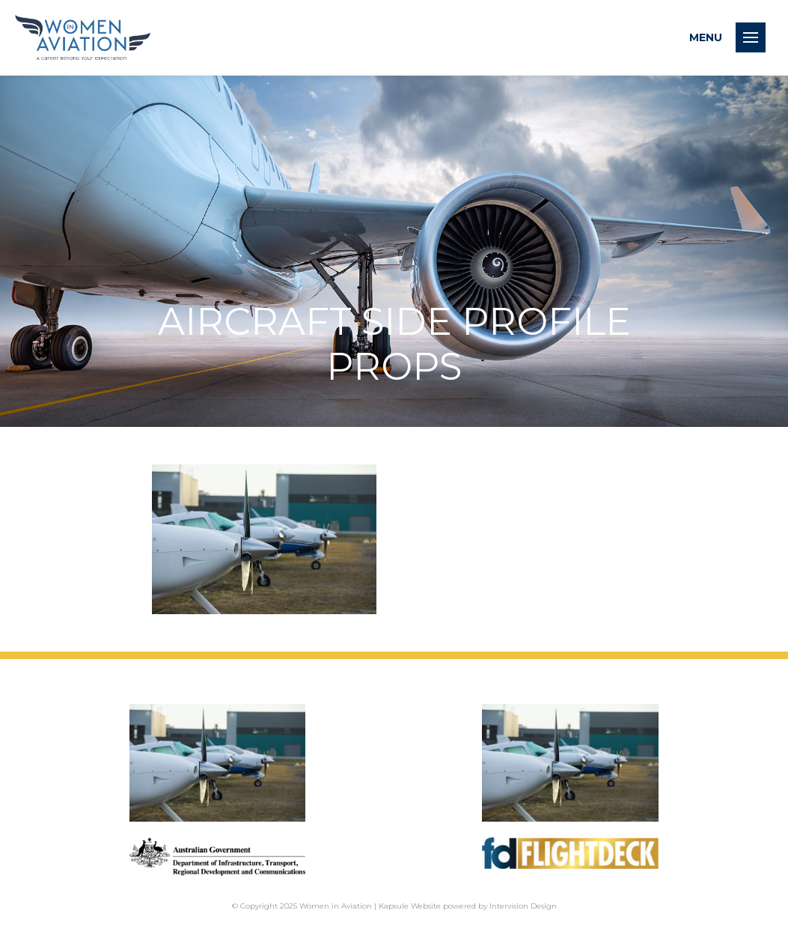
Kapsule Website (410, 906)
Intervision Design (523, 906)
